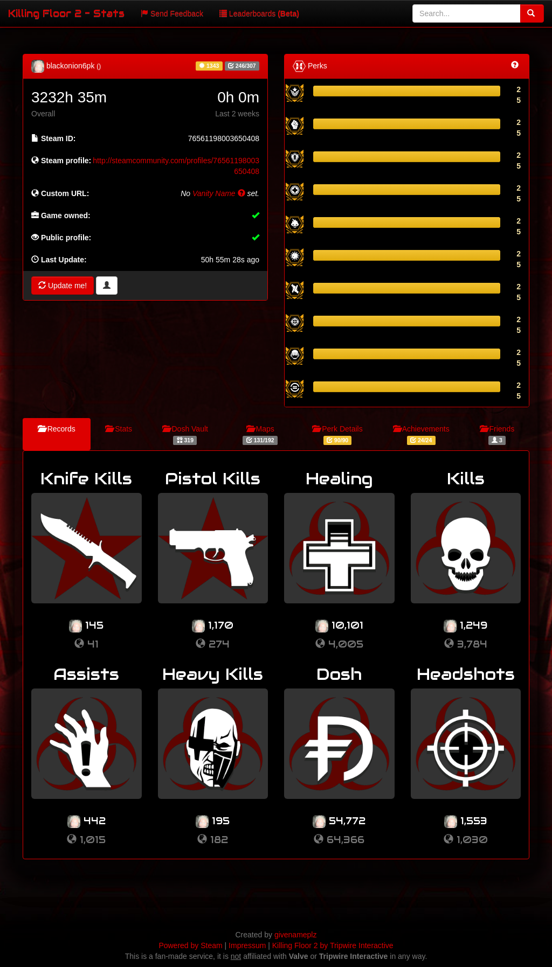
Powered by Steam (190, 945)
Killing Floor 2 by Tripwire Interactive (333, 945)
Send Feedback (172, 13)
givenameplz (295, 934)
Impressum (247, 945)
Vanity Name (218, 193)
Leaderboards (259, 13)
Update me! (62, 285)
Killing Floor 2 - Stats (66, 13)
